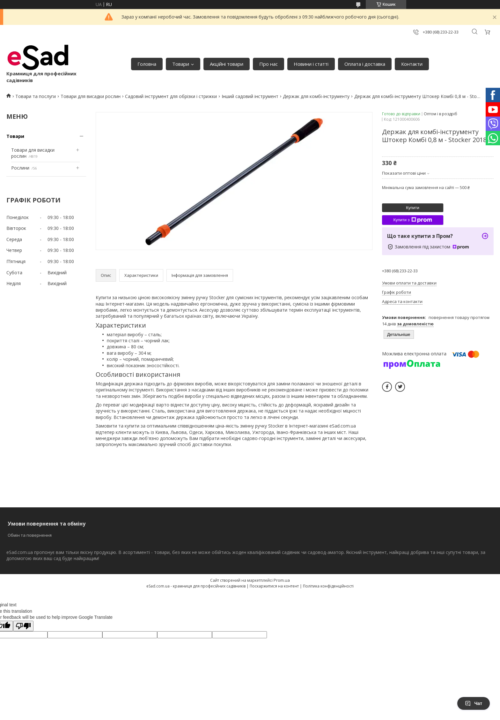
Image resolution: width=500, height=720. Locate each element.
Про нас (268, 64)
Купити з (412, 220)
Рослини (20, 168)
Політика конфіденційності (328, 586)
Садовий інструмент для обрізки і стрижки (171, 96)
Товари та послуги (35, 96)
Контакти (412, 64)
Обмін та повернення (30, 535)
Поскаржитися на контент (274, 586)
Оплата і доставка (364, 64)
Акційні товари (226, 64)
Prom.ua (282, 580)
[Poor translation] (23, 626)
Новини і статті (311, 64)
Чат (473, 703)
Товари (180, 64)
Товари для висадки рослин (91, 96)
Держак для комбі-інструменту (316, 96)
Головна (146, 64)
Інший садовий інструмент (250, 96)
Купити (412, 207)
